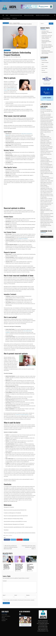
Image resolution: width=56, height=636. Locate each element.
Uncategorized (44, 72)
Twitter (13, 540)
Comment (5, 580)
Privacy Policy (4, 614)
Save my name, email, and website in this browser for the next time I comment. (19, 600)
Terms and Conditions (6, 616)
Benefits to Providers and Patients (42, 15)
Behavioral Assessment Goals (16, 15)
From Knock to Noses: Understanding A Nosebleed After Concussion (30, 567)
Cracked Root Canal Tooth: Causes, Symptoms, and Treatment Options (29, 547)
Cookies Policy (4, 619)
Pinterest (19, 540)
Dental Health (44, 60)
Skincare (43, 70)
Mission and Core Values (29, 15)
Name (4, 595)
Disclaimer (4, 620)
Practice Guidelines (6, 18)
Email (15, 595)
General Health (7, 50)
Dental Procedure (45, 62)
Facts (43, 64)
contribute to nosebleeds (23, 238)
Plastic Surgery (44, 68)
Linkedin (26, 540)
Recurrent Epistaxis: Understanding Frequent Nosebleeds (46, 41)
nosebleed (10, 535)
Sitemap (3, 617)
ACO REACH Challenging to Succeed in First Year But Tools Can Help (46, 111)
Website (27, 595)
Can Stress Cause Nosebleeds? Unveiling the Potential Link (7, 566)
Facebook (7, 540)
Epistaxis (6, 535)
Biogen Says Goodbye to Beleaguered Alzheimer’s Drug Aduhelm (46, 211)
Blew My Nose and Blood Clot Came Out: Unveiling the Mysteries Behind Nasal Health (10, 547)
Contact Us (14, 18)
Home (7, 15)
